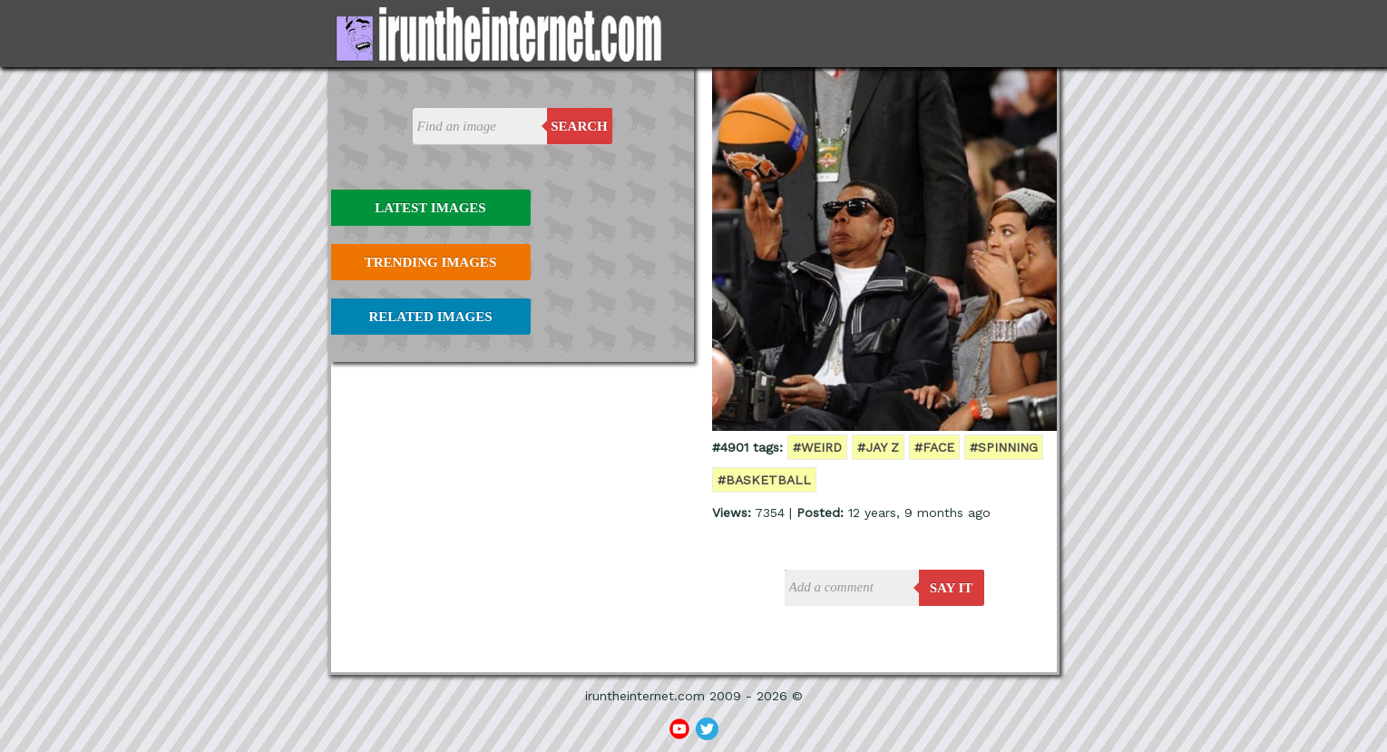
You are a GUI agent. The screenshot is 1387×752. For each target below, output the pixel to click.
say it (951, 588)
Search (579, 126)
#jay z (878, 447)
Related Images (431, 316)
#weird (817, 447)
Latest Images (430, 207)
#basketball (764, 480)
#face (934, 447)
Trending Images (430, 262)
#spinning (1004, 447)
